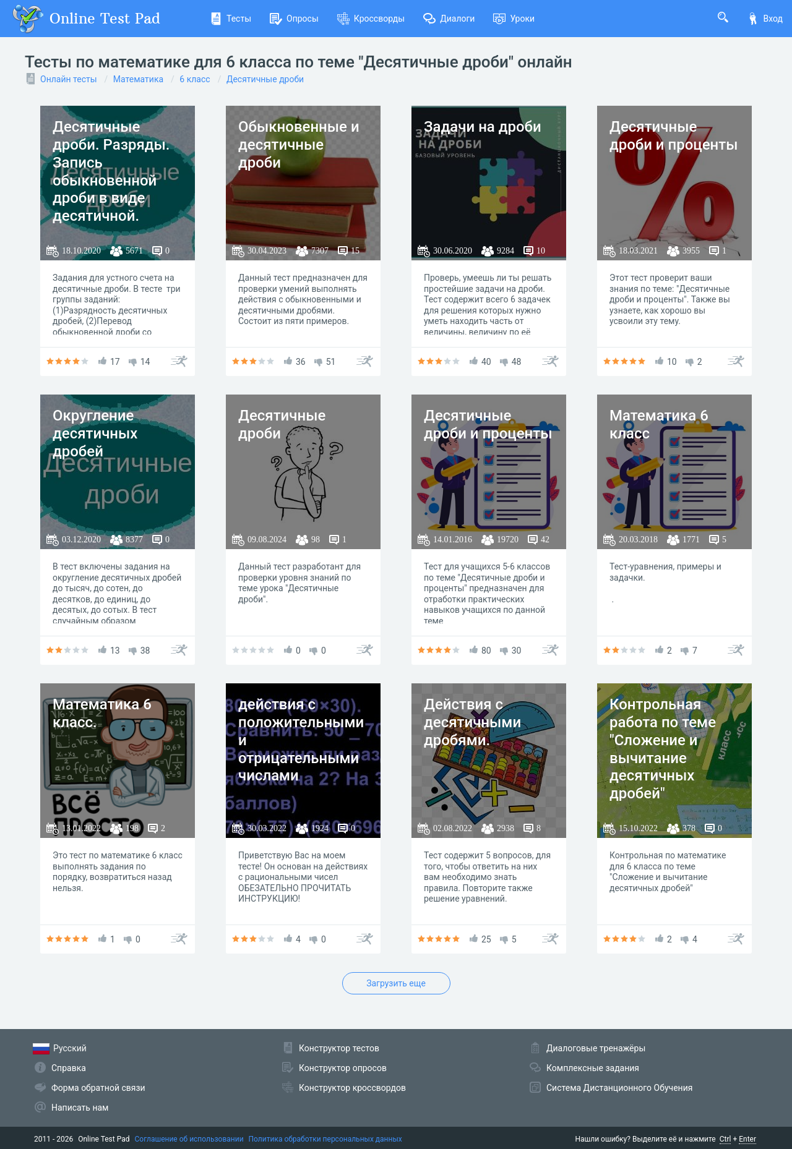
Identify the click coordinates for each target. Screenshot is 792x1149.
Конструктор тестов (339, 1048)
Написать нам (79, 1108)
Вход (765, 18)
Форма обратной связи (98, 1088)
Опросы (294, 18)
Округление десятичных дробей (95, 433)
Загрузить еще (396, 983)
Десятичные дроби (265, 79)
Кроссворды (371, 18)
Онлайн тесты (68, 79)
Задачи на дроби (482, 126)
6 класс (194, 79)
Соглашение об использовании (189, 1139)
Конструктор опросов (343, 1068)
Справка (68, 1068)
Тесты (230, 18)
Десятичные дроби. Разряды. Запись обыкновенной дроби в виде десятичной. (111, 171)
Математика (138, 79)
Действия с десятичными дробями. (472, 722)
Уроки (514, 18)
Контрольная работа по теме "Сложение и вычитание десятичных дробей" (662, 749)
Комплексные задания (592, 1068)
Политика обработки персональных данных (325, 1139)
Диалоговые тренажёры (595, 1048)
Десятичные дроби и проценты (673, 135)
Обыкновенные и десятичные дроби (298, 144)
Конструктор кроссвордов (352, 1088)
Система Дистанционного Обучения (619, 1088)
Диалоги (449, 18)
